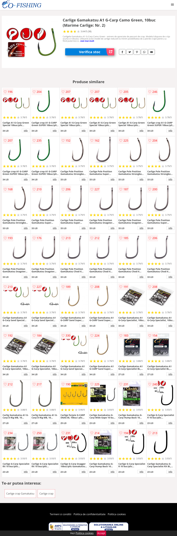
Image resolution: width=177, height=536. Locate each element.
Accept (101, 533)
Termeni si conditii (60, 514)
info (26, 130)
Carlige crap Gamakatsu (20, 493)
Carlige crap (46, 493)
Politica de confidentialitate (90, 514)
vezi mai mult (87, 40)
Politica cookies (117, 514)
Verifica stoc (96, 51)
